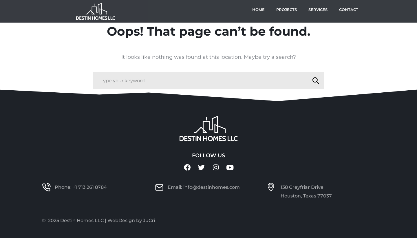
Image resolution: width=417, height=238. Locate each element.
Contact (348, 9)
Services (318, 9)
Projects (286, 9)
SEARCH (314, 80)
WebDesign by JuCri (131, 220)
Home (258, 9)
